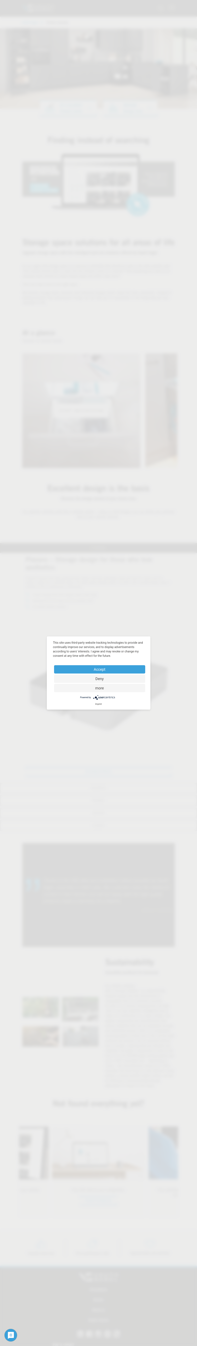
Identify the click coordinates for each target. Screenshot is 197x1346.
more (99, 688)
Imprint (98, 704)
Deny (99, 679)
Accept (99, 669)
